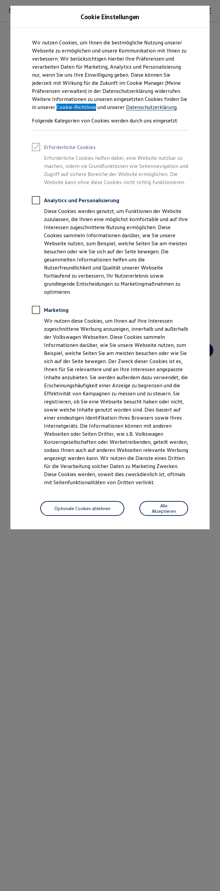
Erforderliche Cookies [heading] (64, 148)
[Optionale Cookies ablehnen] (82, 508)
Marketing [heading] (50, 311)
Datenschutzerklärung (151, 107)
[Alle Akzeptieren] (163, 508)
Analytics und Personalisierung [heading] (75, 201)
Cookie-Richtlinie (76, 107)
